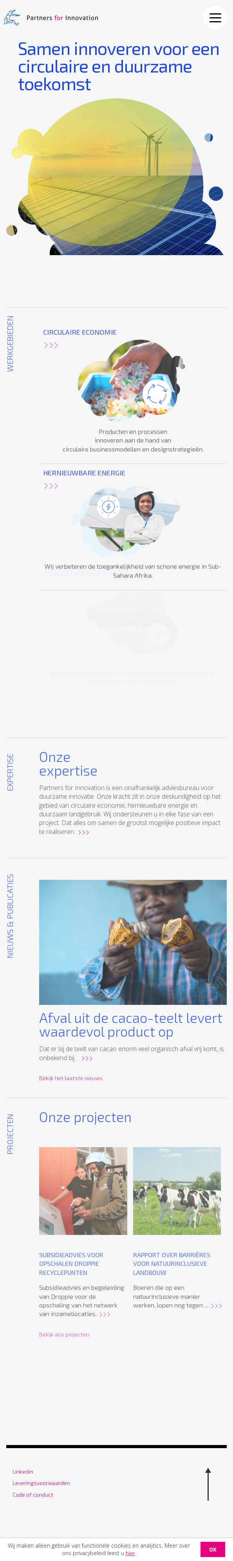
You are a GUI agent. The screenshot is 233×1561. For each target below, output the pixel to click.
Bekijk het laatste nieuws (71, 1081)
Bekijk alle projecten (64, 1340)
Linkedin (23, 1471)
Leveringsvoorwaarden (41, 1482)
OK (213, 1549)
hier (130, 1553)
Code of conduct (33, 1494)
